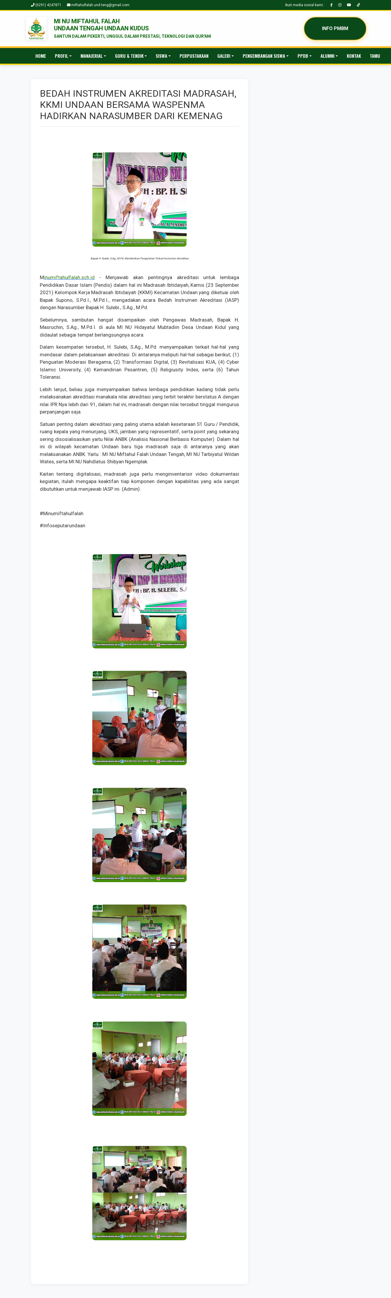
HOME (40, 55)
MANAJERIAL (91, 55)
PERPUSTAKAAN (194, 55)
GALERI (223, 55)
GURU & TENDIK (129, 55)
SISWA (161, 55)
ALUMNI (327, 55)
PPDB (303, 55)
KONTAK (354, 55)
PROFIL (61, 55)
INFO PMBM (335, 28)
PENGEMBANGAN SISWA (264, 55)
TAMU (375, 55)
